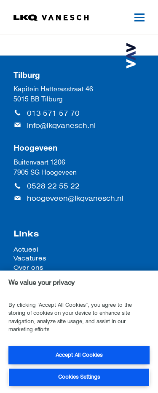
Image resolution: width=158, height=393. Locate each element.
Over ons (28, 267)
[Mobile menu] (139, 17)
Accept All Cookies (79, 355)
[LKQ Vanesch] (51, 17)
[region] (79, 332)
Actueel (25, 249)
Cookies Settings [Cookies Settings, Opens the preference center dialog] (79, 377)
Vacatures (29, 258)
